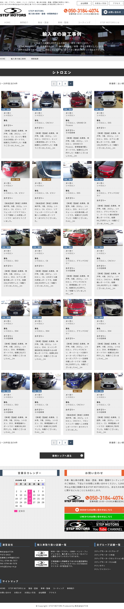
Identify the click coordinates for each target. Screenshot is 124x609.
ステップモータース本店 (104, 555)
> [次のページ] (70, 83)
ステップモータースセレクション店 (109, 558)
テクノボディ (99, 565)
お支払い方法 (100, 3)
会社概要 (84, 3)
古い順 (121, 83)
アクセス (116, 3)
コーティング (84, 22)
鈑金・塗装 (43, 22)
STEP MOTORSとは (109, 22)
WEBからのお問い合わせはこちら (96, 509)
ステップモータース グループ (106, 551)
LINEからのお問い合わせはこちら (96, 516)
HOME (7, 22)
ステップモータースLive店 (105, 562)
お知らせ (18, 592)
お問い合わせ (114, 12)
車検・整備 (63, 22)
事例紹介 (24, 22)
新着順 (112, 83)
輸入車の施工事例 (18, 58)
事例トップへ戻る (62, 455)
